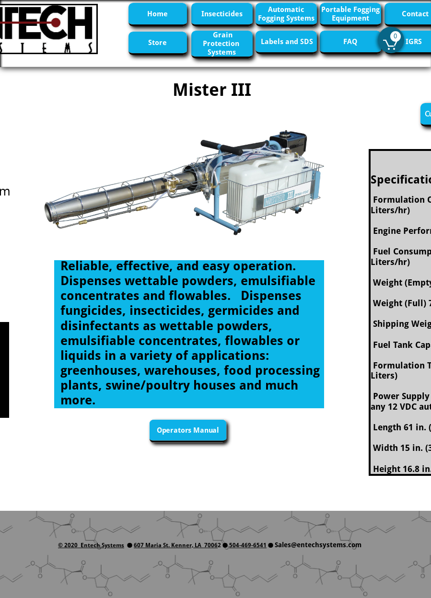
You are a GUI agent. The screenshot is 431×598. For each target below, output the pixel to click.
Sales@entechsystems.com (318, 545)
